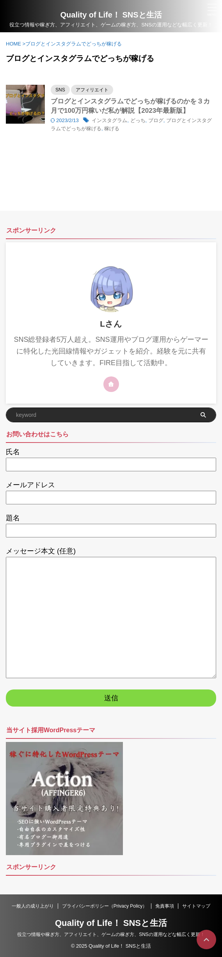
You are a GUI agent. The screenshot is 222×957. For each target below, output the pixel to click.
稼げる (111, 128)
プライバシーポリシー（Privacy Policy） (104, 906)
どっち (138, 120)
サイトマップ (196, 906)
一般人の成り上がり (33, 906)
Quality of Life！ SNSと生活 (111, 923)
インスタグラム (109, 120)
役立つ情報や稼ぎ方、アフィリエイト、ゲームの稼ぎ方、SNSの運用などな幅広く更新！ (111, 934)
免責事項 (164, 906)
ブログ (155, 120)
